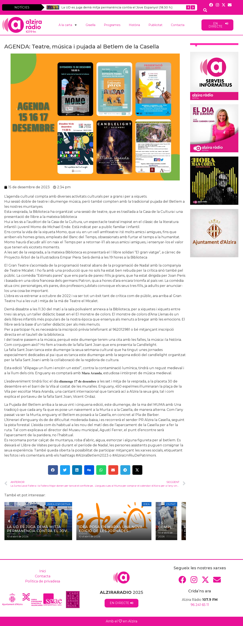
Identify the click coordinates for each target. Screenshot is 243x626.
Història (134, 25)
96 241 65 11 (200, 605)
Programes (112, 25)
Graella (90, 25)
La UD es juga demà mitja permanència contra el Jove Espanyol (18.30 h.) (116, 7)
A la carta (68, 25)
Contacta (177, 25)
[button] (53, 470)
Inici (42, 571)
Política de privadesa (42, 581)
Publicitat (155, 25)
